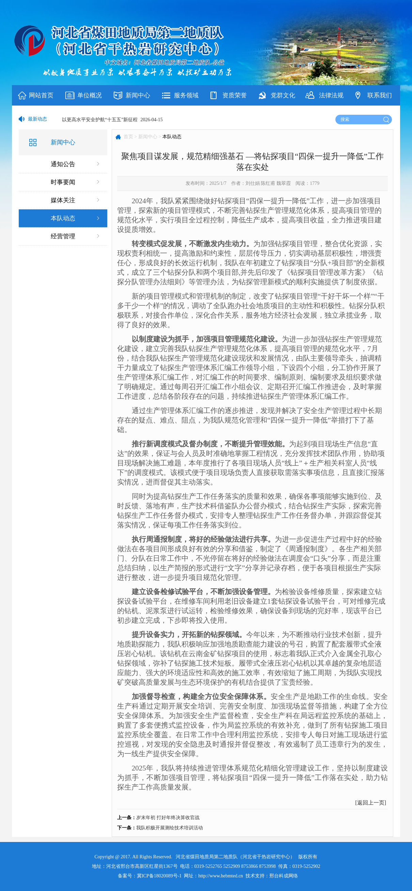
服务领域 (186, 95)
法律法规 (331, 95)
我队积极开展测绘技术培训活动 (169, 827)
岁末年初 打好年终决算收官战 (168, 817)
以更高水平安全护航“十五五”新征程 (100, 119)
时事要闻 (63, 182)
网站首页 (41, 95)
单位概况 (89, 95)
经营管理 (63, 236)
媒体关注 (63, 200)
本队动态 (63, 218)
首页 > (130, 136)
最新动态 (37, 119)
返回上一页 (370, 803)
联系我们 (379, 95)
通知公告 (63, 164)
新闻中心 (138, 95)
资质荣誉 (234, 95)
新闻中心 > (149, 136)
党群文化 (283, 95)
